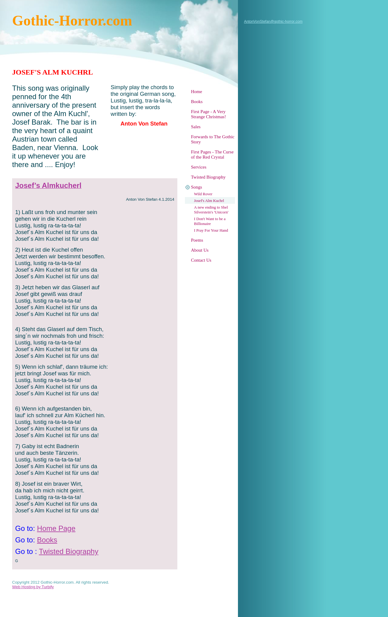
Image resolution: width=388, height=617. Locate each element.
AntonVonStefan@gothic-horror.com (273, 21)
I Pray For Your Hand (211, 230)
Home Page (56, 528)
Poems (197, 240)
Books (196, 101)
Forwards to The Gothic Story (212, 139)
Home (196, 91)
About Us (200, 250)
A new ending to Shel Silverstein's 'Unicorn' (211, 209)
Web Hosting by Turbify (33, 587)
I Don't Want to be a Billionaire (210, 221)
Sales (196, 126)
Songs (196, 187)
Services (198, 167)
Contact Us (201, 260)
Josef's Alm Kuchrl (209, 200)
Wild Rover (203, 194)
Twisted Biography (208, 177)
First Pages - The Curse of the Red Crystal (212, 154)
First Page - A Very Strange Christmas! (208, 114)
